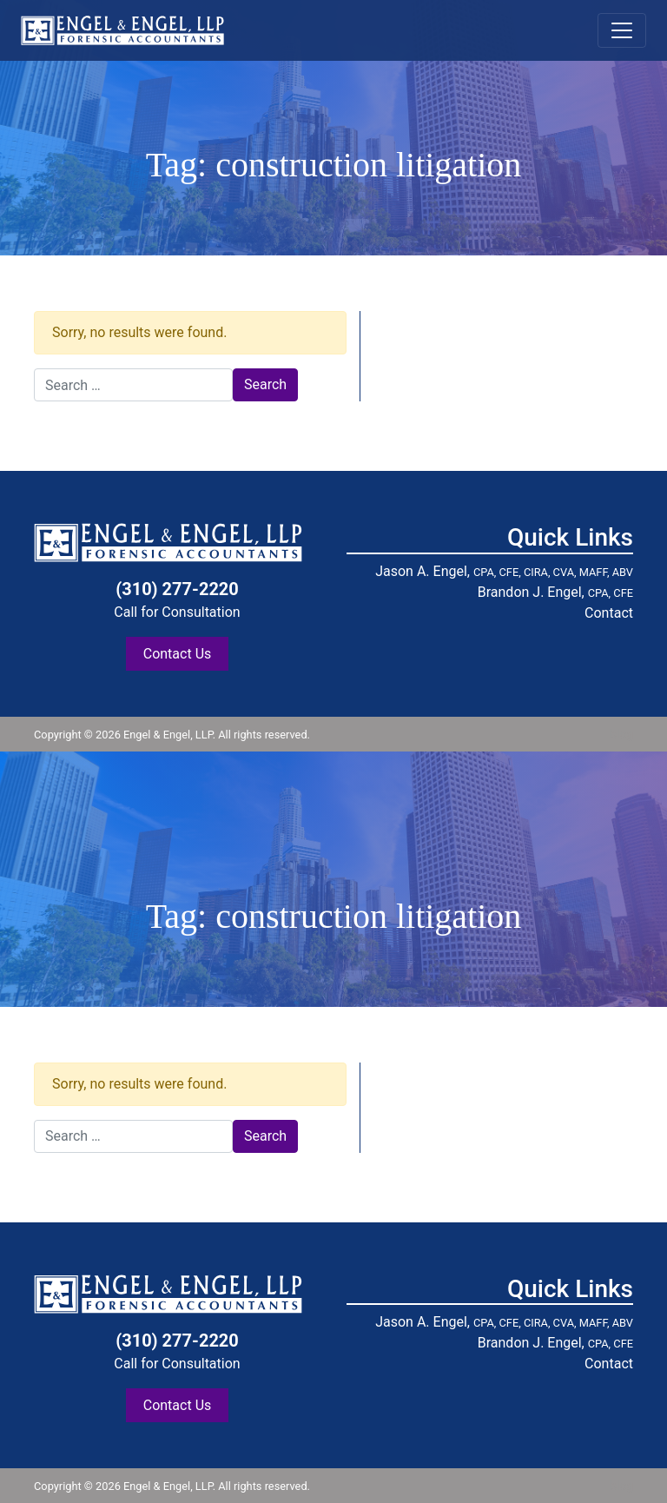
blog (621, 734)
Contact (608, 613)
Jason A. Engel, (504, 571)
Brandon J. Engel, (555, 592)
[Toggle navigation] (622, 30)
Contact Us (177, 654)
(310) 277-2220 (177, 589)
